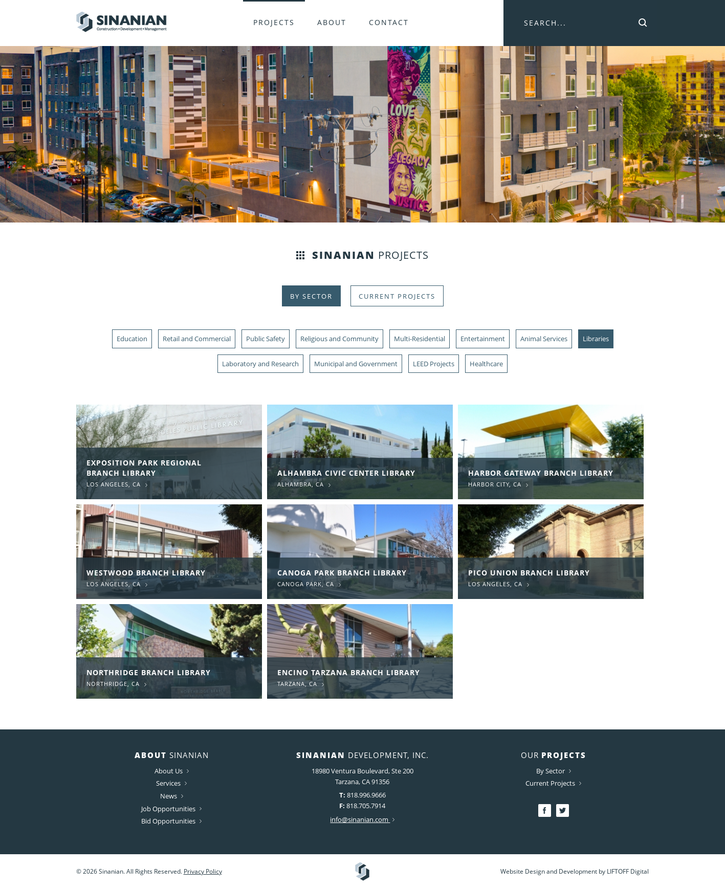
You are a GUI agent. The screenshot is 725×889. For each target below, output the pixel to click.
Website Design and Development (548, 871)
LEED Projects (433, 363)
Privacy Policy (203, 871)
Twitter (562, 810)
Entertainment (482, 338)
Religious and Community (339, 338)
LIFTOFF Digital (628, 871)
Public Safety (265, 338)
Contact (389, 22)
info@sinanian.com (362, 819)
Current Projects (397, 296)
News (171, 796)
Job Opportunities (171, 808)
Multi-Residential (419, 338)
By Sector (311, 296)
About (331, 22)
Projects (274, 22)
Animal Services (543, 338)
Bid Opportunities (171, 821)
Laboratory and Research (260, 363)
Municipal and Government (356, 363)
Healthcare (486, 363)
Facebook (544, 810)
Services (171, 783)
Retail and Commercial (197, 338)
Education (132, 338)
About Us (172, 770)
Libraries (596, 338)
